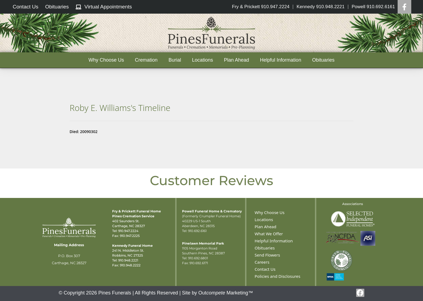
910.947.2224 (128, 231)
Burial (174, 60)
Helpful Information (280, 60)
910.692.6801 (198, 258)
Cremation (146, 60)
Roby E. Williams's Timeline (120, 107)
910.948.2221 (128, 260)
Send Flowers (267, 255)
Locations (202, 60)
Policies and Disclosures (277, 276)
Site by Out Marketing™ (217, 293)
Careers (262, 262)
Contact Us (265, 269)
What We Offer (269, 233)
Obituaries (323, 60)
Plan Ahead (236, 60)
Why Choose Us (106, 60)
